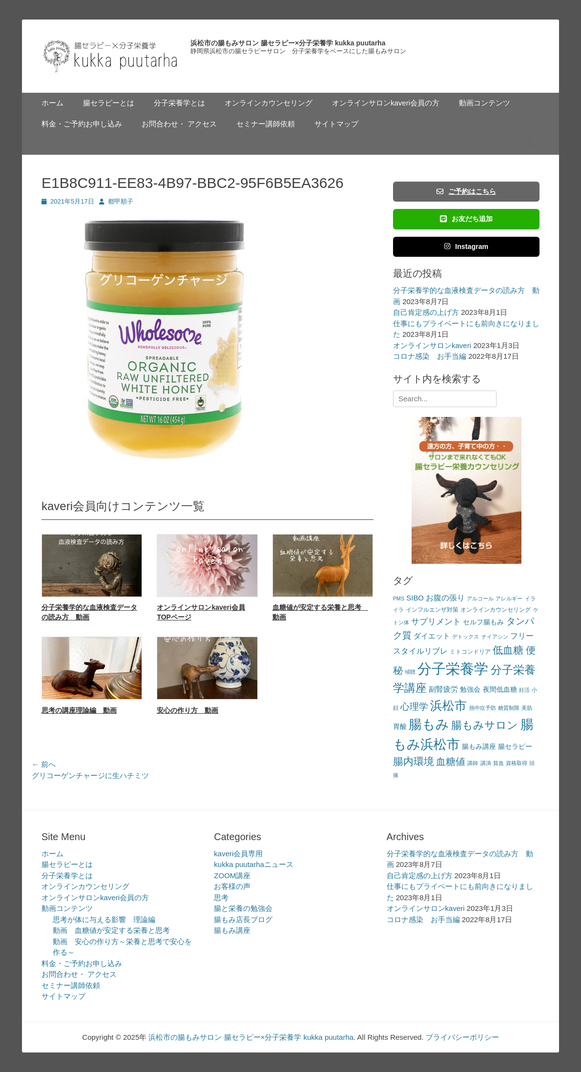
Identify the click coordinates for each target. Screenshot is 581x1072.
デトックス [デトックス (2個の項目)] (465, 636)
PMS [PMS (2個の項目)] (398, 598)
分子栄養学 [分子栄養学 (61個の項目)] (452, 668)
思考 (221, 897)
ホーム (52, 103)
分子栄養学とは (179, 103)
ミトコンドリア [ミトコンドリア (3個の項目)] (470, 651)
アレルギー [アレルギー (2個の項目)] (509, 598)
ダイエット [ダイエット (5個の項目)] (432, 636)
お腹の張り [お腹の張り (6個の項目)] (445, 598)
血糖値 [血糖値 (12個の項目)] (450, 761)
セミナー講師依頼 (265, 124)
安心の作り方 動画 (187, 710)
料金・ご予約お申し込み (82, 124)
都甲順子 (120, 201)
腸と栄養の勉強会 (243, 908)
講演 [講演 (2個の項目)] (485, 763)
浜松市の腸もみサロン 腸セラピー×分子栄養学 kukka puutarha (287, 43)
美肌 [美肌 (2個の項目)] (526, 708)
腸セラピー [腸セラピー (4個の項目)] (515, 746)
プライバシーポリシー (462, 1037)
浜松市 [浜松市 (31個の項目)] (448, 705)
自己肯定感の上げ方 (426, 312)
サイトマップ (336, 124)
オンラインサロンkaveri (432, 345)
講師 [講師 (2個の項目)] (472, 763)
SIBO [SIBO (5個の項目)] (415, 598)
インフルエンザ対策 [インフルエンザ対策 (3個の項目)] (432, 609)
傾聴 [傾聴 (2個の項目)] (410, 672)
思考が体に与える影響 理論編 (104, 919)
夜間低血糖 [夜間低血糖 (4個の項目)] (500, 689)
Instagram (466, 246)
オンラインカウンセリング (268, 103)
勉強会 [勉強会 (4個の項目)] (470, 689)
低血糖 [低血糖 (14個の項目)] (508, 650)
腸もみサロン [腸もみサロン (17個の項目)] (484, 725)
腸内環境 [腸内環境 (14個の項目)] (413, 761)
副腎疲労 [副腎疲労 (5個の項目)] (443, 689)
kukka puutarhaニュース (253, 864)
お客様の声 (232, 886)
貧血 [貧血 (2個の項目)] (498, 763)
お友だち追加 (466, 219)
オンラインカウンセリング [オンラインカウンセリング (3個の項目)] (495, 609)
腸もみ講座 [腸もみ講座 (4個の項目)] (479, 746)
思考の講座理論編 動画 (79, 710)
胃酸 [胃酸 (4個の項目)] (400, 726)
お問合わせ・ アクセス (179, 124)
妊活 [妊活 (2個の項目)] (524, 690)
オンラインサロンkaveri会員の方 (385, 103)
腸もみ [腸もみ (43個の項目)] (429, 724)
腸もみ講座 (232, 930)
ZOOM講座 (232, 875)
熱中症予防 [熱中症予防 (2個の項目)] (482, 708)
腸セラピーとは (108, 103)
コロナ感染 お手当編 (429, 356)
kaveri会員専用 (238, 853)
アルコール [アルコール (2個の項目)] (480, 598)
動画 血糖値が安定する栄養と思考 (111, 930)
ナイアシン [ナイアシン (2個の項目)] (494, 636)
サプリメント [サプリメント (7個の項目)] (436, 621)
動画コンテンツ (484, 103)
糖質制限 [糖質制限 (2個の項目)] (508, 708)
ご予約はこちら (466, 191)
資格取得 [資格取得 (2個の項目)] (516, 763)
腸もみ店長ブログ (243, 919)
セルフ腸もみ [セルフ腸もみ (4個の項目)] (483, 622)
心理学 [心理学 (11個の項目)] (414, 706)
